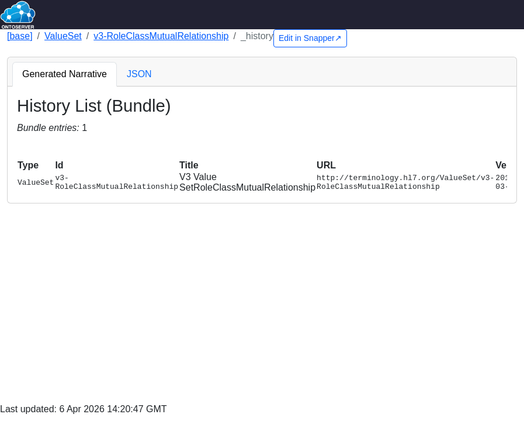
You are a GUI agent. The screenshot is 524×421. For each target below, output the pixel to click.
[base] (20, 36)
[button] (22, 147)
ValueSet (63, 36)
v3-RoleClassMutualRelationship (160, 36)
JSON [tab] (139, 74)
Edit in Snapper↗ (310, 38)
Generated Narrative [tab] (64, 74)
